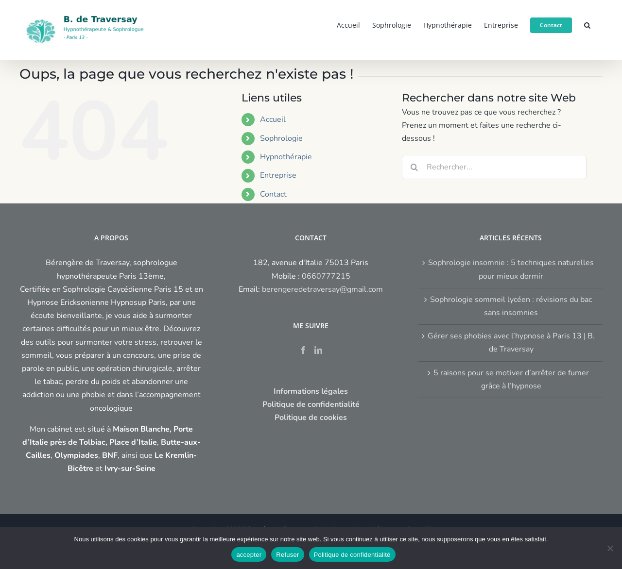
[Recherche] (414, 167)
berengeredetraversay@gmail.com (322, 289)
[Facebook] (303, 350)
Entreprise (278, 175)
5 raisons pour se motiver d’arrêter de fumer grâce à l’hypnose (511, 379)
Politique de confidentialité (352, 554)
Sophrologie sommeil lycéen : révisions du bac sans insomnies (511, 306)
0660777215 (326, 276)
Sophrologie (281, 138)
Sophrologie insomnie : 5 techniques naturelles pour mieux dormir (511, 269)
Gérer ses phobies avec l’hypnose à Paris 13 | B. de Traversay (511, 342)
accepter (248, 554)
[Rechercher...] (494, 167)
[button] (587, 24)
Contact (273, 194)
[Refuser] (610, 548)
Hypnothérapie (286, 156)
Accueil (273, 119)
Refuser (287, 554)
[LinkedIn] (318, 350)
